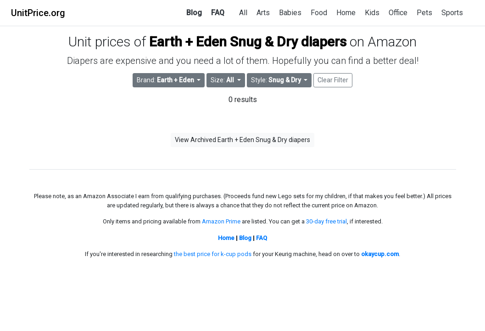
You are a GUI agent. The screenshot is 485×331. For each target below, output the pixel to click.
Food (319, 12)
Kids (372, 12)
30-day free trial (326, 221)
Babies (290, 12)
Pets (424, 12)
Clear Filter (333, 80)
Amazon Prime (221, 221)
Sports (452, 12)
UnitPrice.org (38, 12)
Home (346, 12)
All (243, 12)
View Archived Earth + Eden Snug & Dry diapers (242, 139)
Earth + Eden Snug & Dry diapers (247, 42)
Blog (194, 12)
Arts (263, 12)
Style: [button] (276, 80)
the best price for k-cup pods (212, 254)
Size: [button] (223, 80)
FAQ (217, 12)
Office (398, 12)
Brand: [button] (166, 80)
